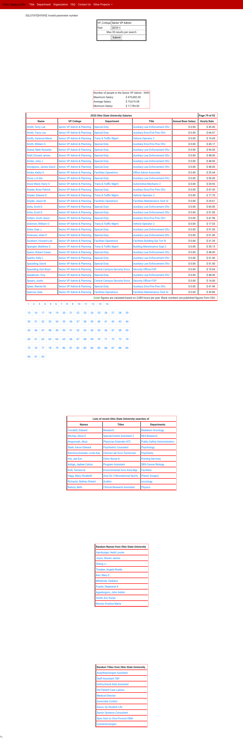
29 (126, 312)
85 (98, 347)
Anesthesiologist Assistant (112, 672)
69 (91, 339)
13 (99, 304)
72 (112, 339)
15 (28, 312)
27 (112, 312)
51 (70, 330)
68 (84, 339)
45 (28, 330)
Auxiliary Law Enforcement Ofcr (151, 127)
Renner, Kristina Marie (108, 603)
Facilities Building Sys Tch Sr (149, 240)
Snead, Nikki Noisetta (39, 149)
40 (98, 321)
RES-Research (149, 436)
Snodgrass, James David (41, 166)
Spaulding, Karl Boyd (38, 269)
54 (91, 330)
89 (126, 347)
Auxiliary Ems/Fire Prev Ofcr (149, 132)
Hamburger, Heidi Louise (110, 552)
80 (63, 347)
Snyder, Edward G (37, 195)
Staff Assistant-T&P (108, 678)
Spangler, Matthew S (38, 246)
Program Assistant (114, 464)
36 (70, 321)
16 (35, 312)
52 (77, 330)
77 (42, 347)
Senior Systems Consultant (112, 712)
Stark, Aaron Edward (79, 447)
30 (28, 321)
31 (35, 321)
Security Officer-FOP (144, 269)
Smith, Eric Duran (106, 598)
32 (42, 321)
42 (112, 321)
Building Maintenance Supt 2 (149, 246)
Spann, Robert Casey (39, 252)
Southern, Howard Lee (39, 240)
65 (63, 339)
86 (105, 347)
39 (91, 321)
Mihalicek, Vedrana (107, 580)
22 (77, 312)
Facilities (146, 470)
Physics (145, 487)
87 (112, 347)
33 (49, 321)
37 (77, 321)
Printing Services (151, 458)
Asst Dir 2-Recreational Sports (120, 475)
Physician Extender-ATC (117, 441)
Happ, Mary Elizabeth (80, 475)
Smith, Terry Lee (36, 127)
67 (77, 339)
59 (126, 330)
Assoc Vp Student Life (109, 707)
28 (119, 312)
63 (49, 339)
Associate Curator (107, 701)
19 (56, 312)
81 (70, 347)
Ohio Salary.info (14, 5)
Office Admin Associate (146, 172)
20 (63, 312)
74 (126, 339)
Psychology (148, 447)
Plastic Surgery (150, 475)
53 (84, 330)
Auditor (107, 481)
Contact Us (84, 4)
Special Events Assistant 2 (118, 436)
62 (42, 339)
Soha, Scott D (34, 206)
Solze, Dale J (34, 229)
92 (42, 356)
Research (108, 430)
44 (126, 321)
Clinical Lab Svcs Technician (119, 453)
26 (105, 312)
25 (98, 312)
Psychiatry (147, 453)
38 (84, 321)
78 (49, 347)
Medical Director (106, 695)
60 (28, 339)
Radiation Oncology (152, 430)
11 (85, 304)
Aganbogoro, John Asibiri (110, 592)
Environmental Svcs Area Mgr (120, 470)
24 (91, 312)
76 (35, 347)
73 (119, 339)
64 (56, 339)
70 (98, 339)
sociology (146, 481)
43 (119, 321)
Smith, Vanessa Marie (39, 138)
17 (42, 312)
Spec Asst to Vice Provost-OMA (115, 718)
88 (119, 347)
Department (44, 4)
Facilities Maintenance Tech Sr (151, 201)
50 (63, 330)
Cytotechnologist (106, 724)
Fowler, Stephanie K (107, 586)
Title (32, 4)
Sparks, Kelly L (35, 258)
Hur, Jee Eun (75, 458)
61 (35, 339)
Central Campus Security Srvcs (112, 269)
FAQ (73, 4)
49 (56, 330)
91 (35, 356)
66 (70, 339)
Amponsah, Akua (77, 441)
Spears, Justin (35, 280)
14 (106, 304)
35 (63, 321)
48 (49, 330)
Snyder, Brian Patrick (38, 189)
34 (56, 321)
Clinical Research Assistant (119, 487)
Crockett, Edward (77, 430)
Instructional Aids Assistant (113, 684)
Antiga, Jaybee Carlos (80, 464)
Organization (60, 4)
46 (35, 330)
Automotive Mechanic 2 (147, 183)
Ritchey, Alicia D (77, 436)
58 (119, 330)
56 (105, 330)
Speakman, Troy (36, 275)
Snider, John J (35, 161)
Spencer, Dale (34, 292)
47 (42, 330)
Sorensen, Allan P (37, 235)
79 (56, 347)
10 (78, 304)
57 (112, 330)
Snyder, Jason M (36, 201)
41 (105, 321)
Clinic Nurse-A (111, 458)
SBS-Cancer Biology (152, 464)
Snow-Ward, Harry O (38, 183)
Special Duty (101, 127)
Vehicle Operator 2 (144, 138)
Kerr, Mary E (103, 575)
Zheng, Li (101, 563)
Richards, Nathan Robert (82, 481)
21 (70, 312)
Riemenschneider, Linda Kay (84, 453)
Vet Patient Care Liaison (110, 689)
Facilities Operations (106, 172)
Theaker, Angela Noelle (109, 569)
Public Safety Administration (157, 441)
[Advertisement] (121, 64)
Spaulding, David (36, 263)
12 (92, 304)
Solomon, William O (38, 223)
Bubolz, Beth (75, 487)
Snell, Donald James (38, 155)
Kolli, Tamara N (76, 470)
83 (84, 347)
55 (98, 330)
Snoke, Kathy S (35, 172)
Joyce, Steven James (108, 558)
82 (77, 347)
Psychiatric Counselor (116, 447)
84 (91, 347)
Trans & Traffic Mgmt (106, 138)
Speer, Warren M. (36, 286)
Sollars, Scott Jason (38, 218)
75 (28, 347)
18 (49, 312)
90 (28, 356)
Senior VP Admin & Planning (75, 127)
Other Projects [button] (102, 4)
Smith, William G (36, 144)
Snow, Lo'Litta (35, 178)
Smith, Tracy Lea (36, 132)
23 (84, 312)
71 (105, 339)
